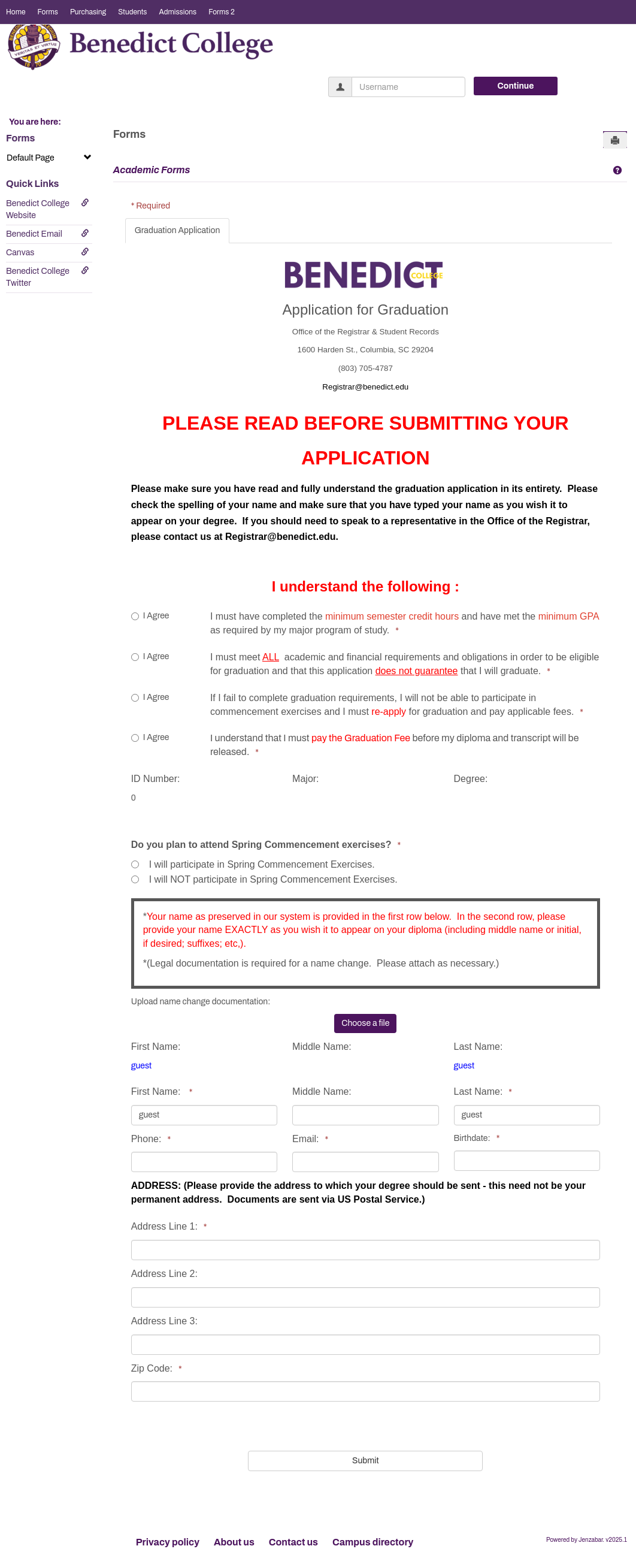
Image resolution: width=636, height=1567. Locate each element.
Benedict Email (47, 233)
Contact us (293, 1542)
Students (132, 12)
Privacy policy (167, 1542)
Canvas (47, 252)
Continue (516, 85)
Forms (48, 12)
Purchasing (88, 12)
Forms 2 (221, 12)
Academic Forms (151, 170)
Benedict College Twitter (47, 277)
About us (234, 1542)
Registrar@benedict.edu (280, 537)
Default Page (49, 157)
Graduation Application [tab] (177, 230)
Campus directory (372, 1542)
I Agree (150, 615)
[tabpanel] (368, 859)
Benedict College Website (47, 209)
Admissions (177, 12)
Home (16, 12)
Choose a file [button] (365, 1023)
